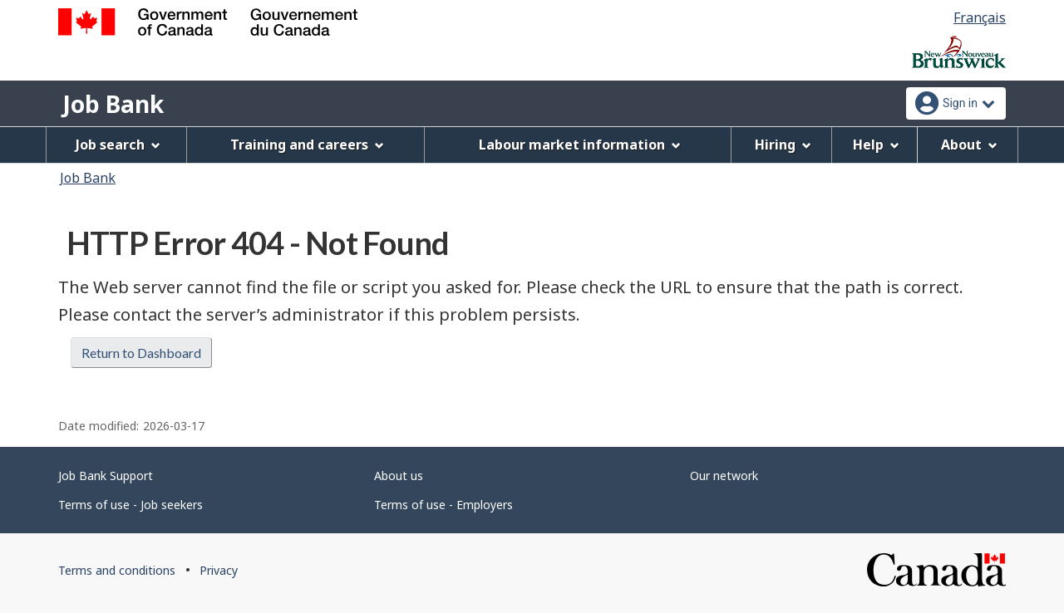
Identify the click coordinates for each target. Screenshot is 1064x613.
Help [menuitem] (876, 144)
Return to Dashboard (141, 352)
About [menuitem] (969, 144)
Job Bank (113, 104)
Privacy (219, 570)
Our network (724, 475)
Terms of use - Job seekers (130, 504)
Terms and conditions (116, 570)
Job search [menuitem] (118, 144)
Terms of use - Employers (443, 504)
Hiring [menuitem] (783, 144)
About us (398, 475)
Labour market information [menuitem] (580, 144)
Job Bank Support (105, 475)
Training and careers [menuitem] (307, 144)
